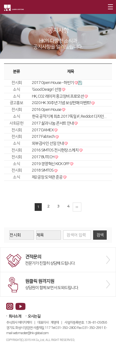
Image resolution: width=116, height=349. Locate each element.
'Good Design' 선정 (47, 89)
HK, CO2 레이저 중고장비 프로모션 (58, 96)
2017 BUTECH (43, 157)
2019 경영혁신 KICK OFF (51, 164)
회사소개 (15, 316)
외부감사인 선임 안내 (48, 143)
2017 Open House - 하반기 (53, 83)
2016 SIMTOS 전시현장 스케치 (55, 150)
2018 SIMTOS (43, 170)
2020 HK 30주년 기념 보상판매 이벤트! (61, 103)
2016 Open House (47, 109)
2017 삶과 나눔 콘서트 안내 (53, 123)
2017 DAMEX (43, 130)
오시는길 (34, 316)
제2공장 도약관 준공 (47, 177)
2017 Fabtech (43, 136)
